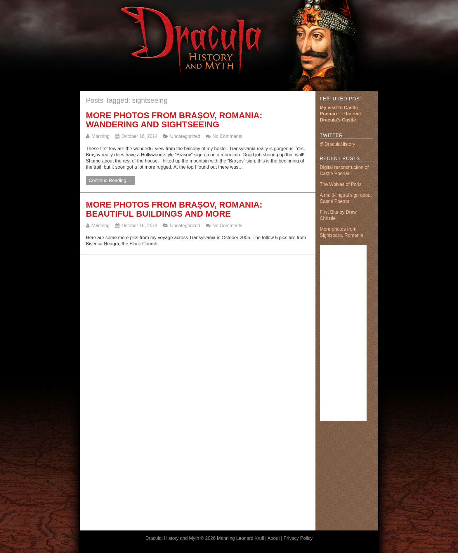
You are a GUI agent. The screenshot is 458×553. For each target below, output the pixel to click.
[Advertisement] (189, 86)
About (274, 538)
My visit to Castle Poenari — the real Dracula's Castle (340, 113)
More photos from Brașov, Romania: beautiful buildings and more (174, 209)
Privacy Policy (298, 538)
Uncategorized (185, 136)
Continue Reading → (110, 180)
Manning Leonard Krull (240, 538)
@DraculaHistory (337, 144)
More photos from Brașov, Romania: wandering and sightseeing (174, 120)
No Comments (227, 136)
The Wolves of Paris (341, 184)
